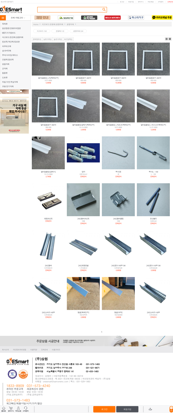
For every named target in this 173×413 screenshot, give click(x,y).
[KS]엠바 (48, 265)
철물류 (4, 73)
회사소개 (5, 349)
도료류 (4, 77)
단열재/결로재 (8, 59)
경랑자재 (70, 24)
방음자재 (5, 64)
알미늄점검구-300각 (48, 125)
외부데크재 (6, 46)
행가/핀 (118, 172)
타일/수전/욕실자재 (10, 81)
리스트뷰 (166, 39)
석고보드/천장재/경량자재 (12, 37)
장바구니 (140, 2)
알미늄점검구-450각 (153, 78)
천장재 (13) (60, 31)
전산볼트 (153, 219)
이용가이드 (56, 349)
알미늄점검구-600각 (118, 78)
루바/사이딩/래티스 (10, 55)
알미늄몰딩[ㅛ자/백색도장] (48, 78)
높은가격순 (58, 39)
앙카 (83, 172)
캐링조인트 (48, 219)
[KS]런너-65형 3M (118, 265)
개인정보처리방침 (19, 349)
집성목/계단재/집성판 (11, 41)
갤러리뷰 (170, 39)
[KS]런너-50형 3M (153, 265)
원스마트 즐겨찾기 (7, 1)
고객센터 (160, 2)
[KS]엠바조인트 (83, 219)
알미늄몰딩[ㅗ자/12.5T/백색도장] (153, 125)
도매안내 (170, 2)
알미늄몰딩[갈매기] (48, 172)
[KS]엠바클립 (118, 219)
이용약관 (33, 349)
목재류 (4, 23)
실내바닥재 (6, 50)
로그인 (122, 2)
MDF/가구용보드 (9, 32)
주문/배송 (151, 2)
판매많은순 (37, 39)
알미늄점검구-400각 (83, 78)
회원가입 (131, 2)
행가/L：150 (153, 172)
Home (35, 24)
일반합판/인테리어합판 (11, 28)
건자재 (4, 68)
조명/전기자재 (8, 86)
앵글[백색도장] (83, 312)
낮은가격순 (47, 39)
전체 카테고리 (18, 17)
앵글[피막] (118, 312)
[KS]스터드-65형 (48, 312)
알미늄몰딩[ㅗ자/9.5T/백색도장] (118, 125)
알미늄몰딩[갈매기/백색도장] (83, 125)
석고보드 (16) (42, 31)
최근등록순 (68, 39)
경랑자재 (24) (78, 31)
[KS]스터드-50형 (153, 312)
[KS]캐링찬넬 (83, 265)
